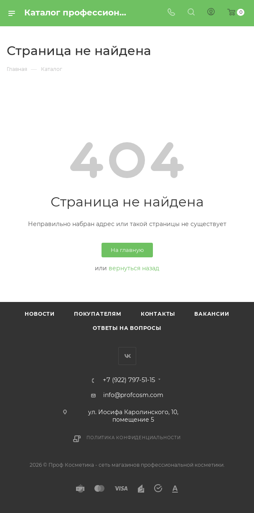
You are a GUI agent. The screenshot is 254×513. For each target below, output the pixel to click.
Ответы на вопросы (127, 328)
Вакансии (211, 314)
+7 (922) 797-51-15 (129, 380)
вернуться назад (134, 268)
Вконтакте (127, 356)
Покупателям (98, 314)
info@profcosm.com (133, 395)
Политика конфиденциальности (133, 437)
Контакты (158, 314)
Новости (40, 314)
